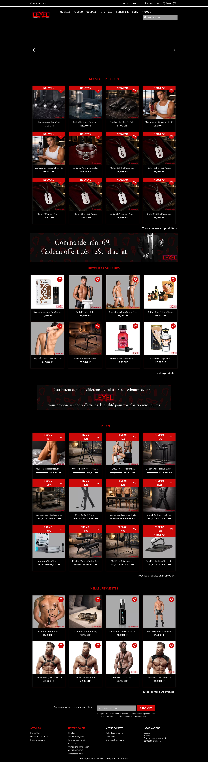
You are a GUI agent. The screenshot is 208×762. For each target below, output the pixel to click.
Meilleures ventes (38, 740)
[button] (41, 48)
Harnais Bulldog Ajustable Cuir (48, 677)
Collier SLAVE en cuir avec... (122, 214)
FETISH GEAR (106, 11)
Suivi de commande (114, 733)
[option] (104, 48)
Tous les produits (166, 373)
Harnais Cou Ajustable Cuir (159, 677)
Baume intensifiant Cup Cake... (47, 312)
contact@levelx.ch (152, 741)
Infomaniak (97, 758)
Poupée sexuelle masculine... (49, 469)
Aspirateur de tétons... (48, 631)
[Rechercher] (160, 17)
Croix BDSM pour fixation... (159, 515)
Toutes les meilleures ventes (159, 692)
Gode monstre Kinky (85, 312)
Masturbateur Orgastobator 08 (49, 168)
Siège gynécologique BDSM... (159, 469)
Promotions (35, 733)
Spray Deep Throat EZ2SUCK (122, 631)
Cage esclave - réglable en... (49, 515)
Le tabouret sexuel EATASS (85, 358)
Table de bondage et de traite (122, 515)
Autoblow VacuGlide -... (48, 561)
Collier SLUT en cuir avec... (159, 214)
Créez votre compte (115, 740)
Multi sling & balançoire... (122, 561)
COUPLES (91, 11)
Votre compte (114, 728)
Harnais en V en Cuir (122, 677)
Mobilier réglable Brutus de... (85, 561)
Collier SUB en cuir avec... (159, 168)
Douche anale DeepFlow (49, 122)
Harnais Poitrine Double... (85, 677)
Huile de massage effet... (161, 358)
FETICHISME (122, 11)
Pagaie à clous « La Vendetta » (47, 358)
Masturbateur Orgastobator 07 (159, 122)
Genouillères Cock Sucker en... (123, 312)
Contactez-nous (39, 3)
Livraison (72, 733)
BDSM (135, 11)
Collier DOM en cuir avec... (122, 168)
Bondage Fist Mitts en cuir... (122, 122)
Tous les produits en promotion (158, 575)
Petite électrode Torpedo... (85, 122)
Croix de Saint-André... (85, 515)
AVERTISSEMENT (75, 750)
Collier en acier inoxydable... (85, 168)
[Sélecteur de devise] (135, 3)
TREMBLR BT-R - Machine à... (122, 469)
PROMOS (146, 11)
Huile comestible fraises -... (122, 358)
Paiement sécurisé (76, 740)
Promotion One (121, 758)
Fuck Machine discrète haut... (159, 561)
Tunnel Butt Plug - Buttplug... (86, 631)
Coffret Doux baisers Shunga (161, 312)
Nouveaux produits (39, 736)
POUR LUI (78, 11)
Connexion (111, 736)
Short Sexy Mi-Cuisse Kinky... (159, 631)
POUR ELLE (64, 11)
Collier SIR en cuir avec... (85, 214)
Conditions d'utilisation (78, 747)
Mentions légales (76, 736)
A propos (72, 743)
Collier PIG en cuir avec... (48, 214)
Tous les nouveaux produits (160, 228)
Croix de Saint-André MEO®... (85, 469)
